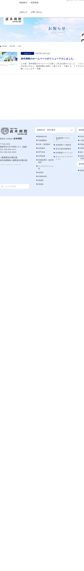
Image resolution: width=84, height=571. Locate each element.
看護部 (40, 180)
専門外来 (41, 152)
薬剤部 (40, 172)
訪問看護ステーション (64, 153)
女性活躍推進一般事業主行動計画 (13, 160)
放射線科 (41, 148)
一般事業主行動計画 (8, 157)
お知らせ (23, 12)
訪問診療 (41, 156)
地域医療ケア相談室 (63, 145)
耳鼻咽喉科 (42, 140)
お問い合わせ (36, 12)
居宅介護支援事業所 (63, 149)
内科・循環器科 (44, 144)
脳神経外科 (42, 136)
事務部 (40, 184)
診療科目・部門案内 (46, 130)
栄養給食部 (42, 176)
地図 (25, 147)
